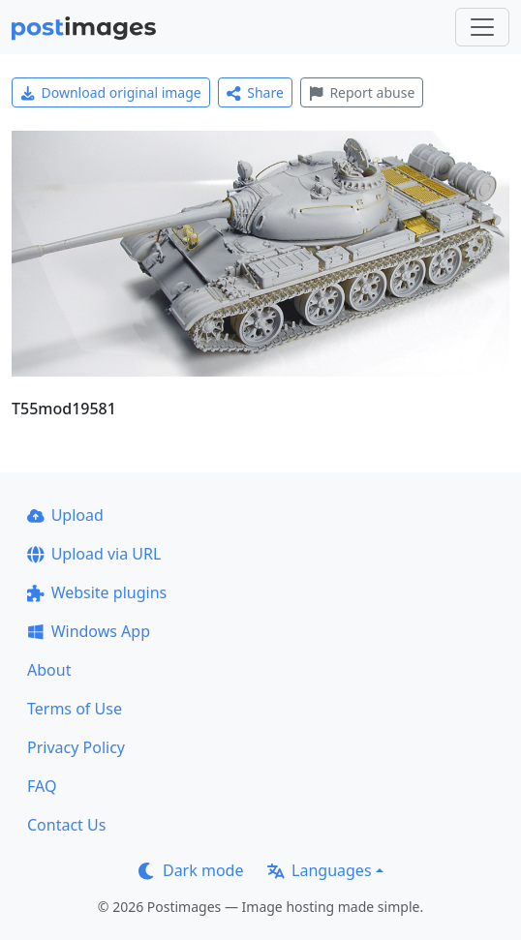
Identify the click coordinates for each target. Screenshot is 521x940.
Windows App (88, 631)
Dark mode (190, 870)
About (49, 670)
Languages (319, 870)
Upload (65, 515)
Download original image (110, 92)
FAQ (41, 786)
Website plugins (97, 592)
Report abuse (361, 92)
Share (255, 92)
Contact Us (66, 824)
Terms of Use (74, 708)
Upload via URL (94, 553)
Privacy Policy (76, 747)
